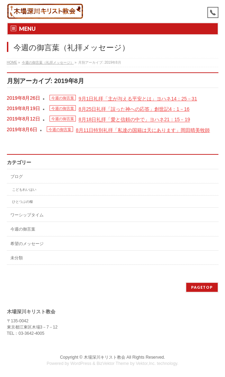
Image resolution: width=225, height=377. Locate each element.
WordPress (80, 363)
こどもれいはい (24, 189)
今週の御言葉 (62, 98)
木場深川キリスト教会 (104, 357)
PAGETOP (202, 287)
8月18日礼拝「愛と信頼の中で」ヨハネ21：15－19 (134, 120)
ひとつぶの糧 (22, 202)
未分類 (16, 257)
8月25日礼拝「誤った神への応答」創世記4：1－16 (134, 109)
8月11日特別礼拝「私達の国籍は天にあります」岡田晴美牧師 (143, 130)
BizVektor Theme (113, 363)
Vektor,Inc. (146, 363)
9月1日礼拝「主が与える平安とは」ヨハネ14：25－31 (138, 98)
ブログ (16, 176)
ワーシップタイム (27, 215)
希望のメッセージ (27, 243)
